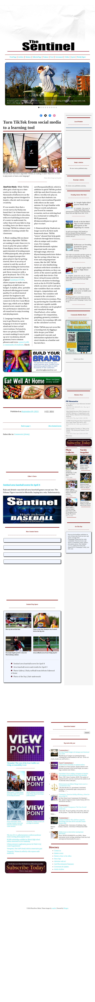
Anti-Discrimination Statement (64, 864)
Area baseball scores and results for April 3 (30, 667)
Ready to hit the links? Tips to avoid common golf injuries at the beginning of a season (82, 224)
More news (69, 436)
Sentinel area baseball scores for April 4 (21, 485)
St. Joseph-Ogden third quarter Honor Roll (82, 203)
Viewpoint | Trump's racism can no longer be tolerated (35, 822)
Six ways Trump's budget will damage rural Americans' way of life (70, 752)
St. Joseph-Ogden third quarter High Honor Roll (82, 270)
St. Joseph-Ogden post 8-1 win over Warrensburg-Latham (16, 654)
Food (51, 57)
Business (28, 57)
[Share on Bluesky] (50, 115)
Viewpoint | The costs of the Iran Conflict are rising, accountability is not (23, 764)
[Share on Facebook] (41, 115)
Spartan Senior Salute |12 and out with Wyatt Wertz (85, 503)
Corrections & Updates (61, 866)
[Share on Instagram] (54, 115)
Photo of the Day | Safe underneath (27, 677)
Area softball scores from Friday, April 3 (45, 653)
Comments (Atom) (21, 434)
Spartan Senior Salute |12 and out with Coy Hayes (85, 486)
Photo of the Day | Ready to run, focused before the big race (45, 630)
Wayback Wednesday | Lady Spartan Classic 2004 (71, 473)
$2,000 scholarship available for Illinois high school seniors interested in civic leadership (23, 840)
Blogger (66, 908)
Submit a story (58, 853)
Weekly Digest (81, 57)
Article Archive (59, 869)
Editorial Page (37, 57)
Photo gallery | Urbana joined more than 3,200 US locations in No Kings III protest (71, 511)
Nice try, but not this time (13, 629)
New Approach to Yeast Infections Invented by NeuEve (78, 404)
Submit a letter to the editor (62, 856)
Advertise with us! (60, 861)
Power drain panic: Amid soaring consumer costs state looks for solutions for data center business (15, 824)
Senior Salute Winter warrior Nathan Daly (84, 467)
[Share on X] (45, 115)
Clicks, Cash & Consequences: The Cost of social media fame (70, 807)
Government (59, 57)
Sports (73, 57)
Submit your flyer (79, 359)
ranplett (54, 908)
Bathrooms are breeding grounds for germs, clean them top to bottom (82, 248)
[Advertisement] (47, 21)
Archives (21, 57)
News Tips (57, 859)
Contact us (57, 850)
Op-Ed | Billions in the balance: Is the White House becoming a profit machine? (35, 794)
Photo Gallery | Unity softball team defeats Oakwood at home (71, 492)
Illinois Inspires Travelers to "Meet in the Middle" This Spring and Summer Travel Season (77, 430)
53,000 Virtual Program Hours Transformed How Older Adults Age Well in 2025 (78, 421)
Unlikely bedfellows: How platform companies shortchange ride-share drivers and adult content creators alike (70, 820)
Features (45, 57)
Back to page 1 (25, 426)
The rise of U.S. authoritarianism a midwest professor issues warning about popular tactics (24, 836)
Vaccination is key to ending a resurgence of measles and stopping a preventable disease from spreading (73, 774)
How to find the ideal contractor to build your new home (82, 291)
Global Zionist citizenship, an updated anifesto (70, 764)
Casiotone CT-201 (17, 280)
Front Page (13, 57)
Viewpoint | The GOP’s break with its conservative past (24, 848)
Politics (67, 57)
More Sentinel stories (54, 426)
